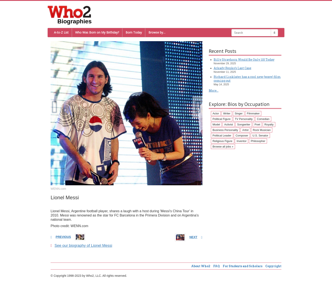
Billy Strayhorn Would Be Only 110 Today (244, 60)
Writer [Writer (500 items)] (226, 113)
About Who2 (200, 266)
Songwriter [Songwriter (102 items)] (243, 124)
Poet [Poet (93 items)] (257, 124)
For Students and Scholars (242, 266)
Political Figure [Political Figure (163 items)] (222, 119)
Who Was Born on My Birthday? (97, 32)
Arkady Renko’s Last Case (232, 68)
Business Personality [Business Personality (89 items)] (225, 130)
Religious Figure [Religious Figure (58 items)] (222, 141)
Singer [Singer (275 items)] (239, 113)
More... (214, 91)
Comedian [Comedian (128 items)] (263, 119)
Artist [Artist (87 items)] (245, 130)
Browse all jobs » (223, 146)
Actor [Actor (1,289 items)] (216, 113)
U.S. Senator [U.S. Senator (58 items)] (260, 135)
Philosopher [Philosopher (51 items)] (258, 141)
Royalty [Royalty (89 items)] (269, 124)
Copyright (273, 266)
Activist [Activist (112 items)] (228, 124)
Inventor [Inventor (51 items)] (241, 141)
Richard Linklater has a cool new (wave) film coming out (247, 79)
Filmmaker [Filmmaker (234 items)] (253, 113)
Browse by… (156, 32)
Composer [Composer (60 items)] (241, 135)
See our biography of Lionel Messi (81, 245)
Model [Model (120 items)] (216, 124)
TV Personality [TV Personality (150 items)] (244, 119)
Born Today (134, 32)
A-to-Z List (61, 32)
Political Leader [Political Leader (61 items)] (222, 135)
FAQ (216, 266)
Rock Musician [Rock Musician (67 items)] (262, 130)
